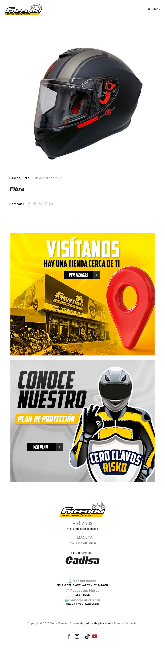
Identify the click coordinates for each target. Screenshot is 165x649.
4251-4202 (82, 585)
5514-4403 (73, 604)
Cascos (14, 178)
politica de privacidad (98, 623)
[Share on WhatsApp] (40, 204)
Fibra (25, 178)
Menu (154, 8)
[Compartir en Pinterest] (45, 204)
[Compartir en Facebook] (29, 204)
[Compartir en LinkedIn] (51, 204)
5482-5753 (91, 604)
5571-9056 (82, 594)
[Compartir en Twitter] (34, 204)
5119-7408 (101, 585)
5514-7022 (64, 585)
